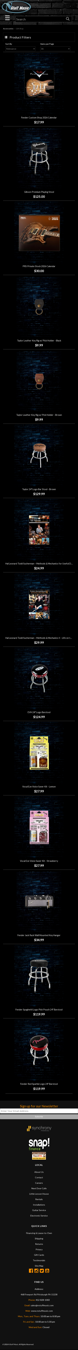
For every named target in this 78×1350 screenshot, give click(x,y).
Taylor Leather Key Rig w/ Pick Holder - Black (39, 341)
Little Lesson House (39, 1194)
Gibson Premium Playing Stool (39, 192)
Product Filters (20, 37)
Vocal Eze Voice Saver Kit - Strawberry (39, 861)
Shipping (39, 1238)
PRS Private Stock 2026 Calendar (39, 266)
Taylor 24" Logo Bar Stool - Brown (39, 489)
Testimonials (39, 1260)
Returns (39, 1244)
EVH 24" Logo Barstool (39, 712)
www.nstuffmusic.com (42, 1311)
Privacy (39, 1249)
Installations (39, 1205)
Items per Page (49, 44)
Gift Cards (39, 1255)
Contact (39, 1177)
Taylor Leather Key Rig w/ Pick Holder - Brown (39, 415)
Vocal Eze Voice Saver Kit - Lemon (39, 787)
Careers (39, 1183)
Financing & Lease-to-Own (39, 1233)
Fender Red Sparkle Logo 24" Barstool (39, 1084)
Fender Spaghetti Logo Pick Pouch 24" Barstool (39, 1010)
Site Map (39, 1266)
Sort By (12, 44)
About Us (39, 1172)
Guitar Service (39, 1210)
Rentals (39, 1199)
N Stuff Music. (13, 1345)
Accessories (8, 29)
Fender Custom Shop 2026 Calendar (39, 118)
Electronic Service (39, 1216)
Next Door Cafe (39, 1188)
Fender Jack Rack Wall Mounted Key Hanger (39, 935)
